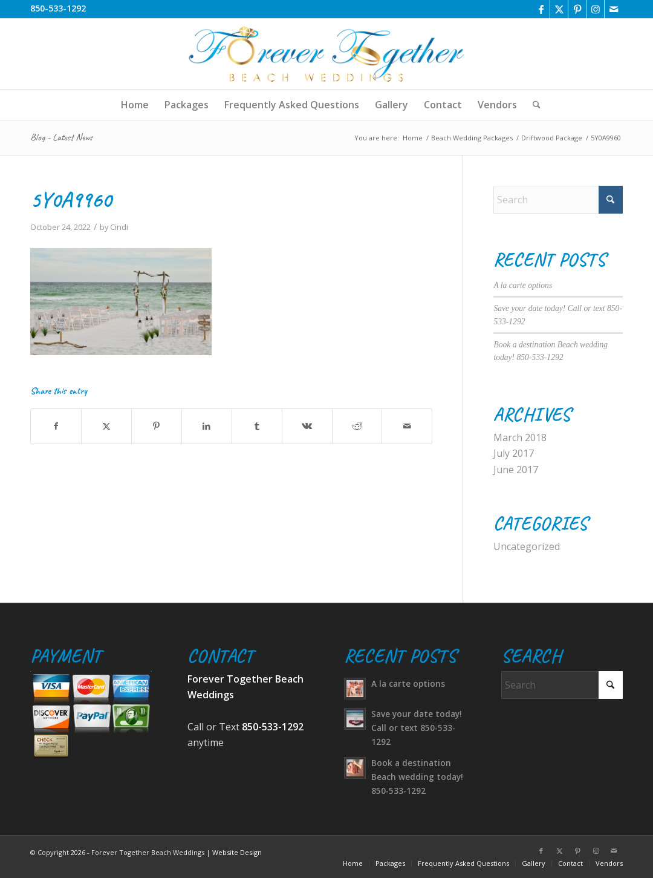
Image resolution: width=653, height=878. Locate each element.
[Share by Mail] (407, 426)
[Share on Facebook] (56, 426)
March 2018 (520, 437)
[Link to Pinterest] (577, 9)
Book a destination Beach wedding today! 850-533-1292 (417, 776)
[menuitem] (135, 105)
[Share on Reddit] (357, 426)
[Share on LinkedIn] (207, 426)
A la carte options (522, 285)
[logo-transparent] (326, 54)
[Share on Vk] (307, 426)
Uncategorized (526, 546)
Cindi (119, 226)
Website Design (237, 852)
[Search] (533, 105)
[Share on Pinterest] (156, 426)
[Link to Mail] (614, 9)
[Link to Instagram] (595, 9)
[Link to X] (559, 9)
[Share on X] (106, 426)
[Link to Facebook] (541, 9)
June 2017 (515, 469)
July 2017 (513, 453)
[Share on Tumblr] (257, 426)
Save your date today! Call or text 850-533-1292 (416, 727)
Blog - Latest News (61, 137)
